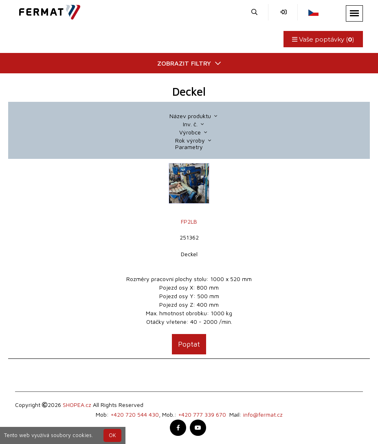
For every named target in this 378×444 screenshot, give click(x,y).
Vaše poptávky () (323, 39)
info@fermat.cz (263, 414)
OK (112, 435)
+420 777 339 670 (202, 414)
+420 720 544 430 (134, 414)
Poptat (189, 344)
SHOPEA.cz (77, 404)
